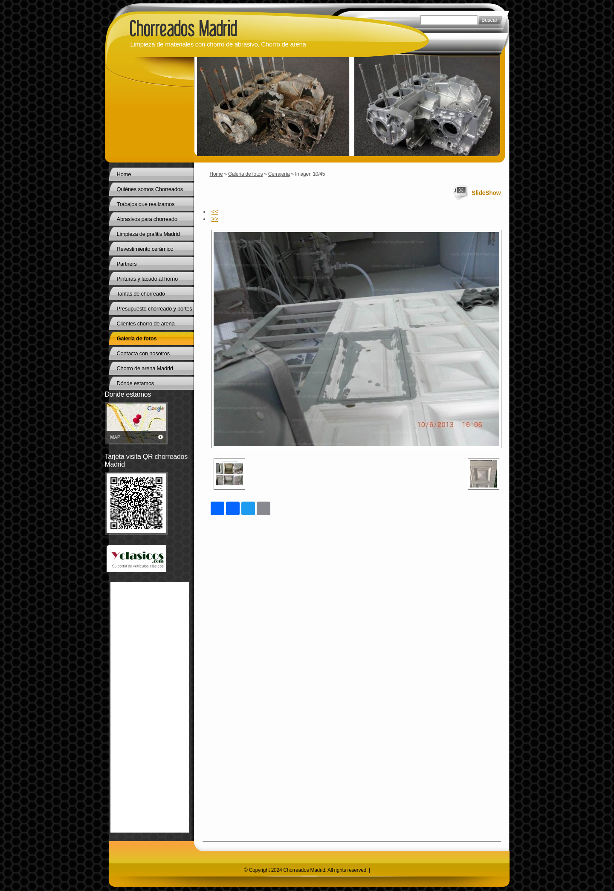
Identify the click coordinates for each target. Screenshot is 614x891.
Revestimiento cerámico (145, 249)
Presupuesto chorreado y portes (154, 308)
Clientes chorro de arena (146, 323)
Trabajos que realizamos (146, 204)
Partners (127, 264)
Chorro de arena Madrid (145, 368)
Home (216, 174)
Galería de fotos (245, 174)
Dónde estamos (135, 383)
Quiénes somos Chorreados (150, 189)
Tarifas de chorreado (141, 293)
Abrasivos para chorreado (147, 219)
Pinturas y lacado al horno (147, 279)
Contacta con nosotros (143, 353)
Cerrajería (279, 174)
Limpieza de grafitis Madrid (148, 234)
